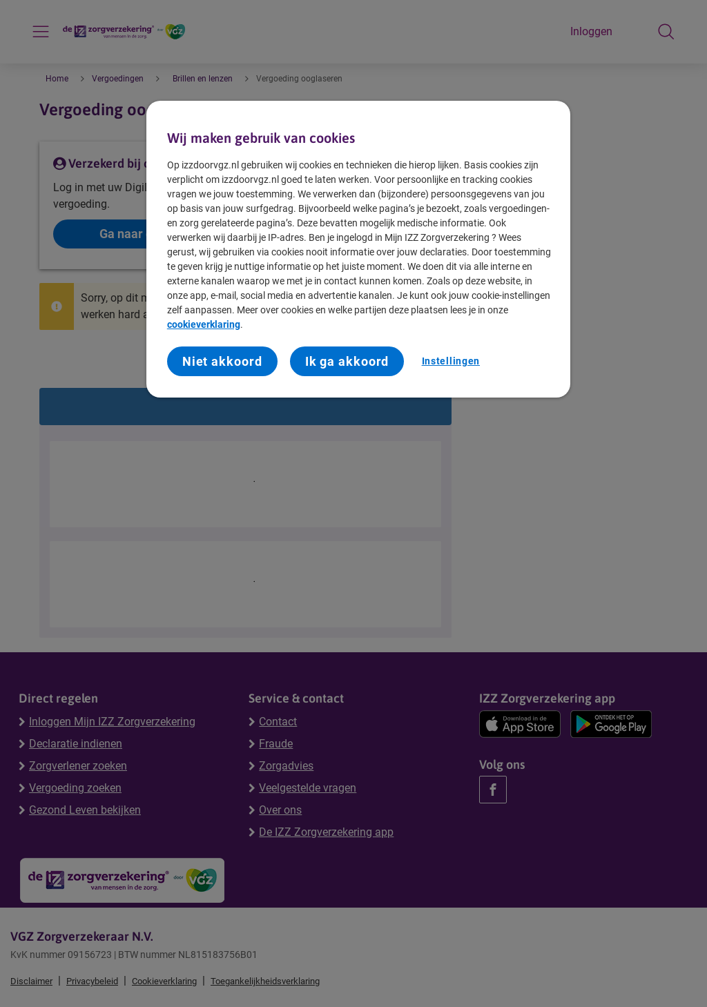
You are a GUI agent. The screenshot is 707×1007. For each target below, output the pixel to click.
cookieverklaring (203, 324)
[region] (358, 249)
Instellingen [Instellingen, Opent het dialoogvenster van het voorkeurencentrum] (451, 360)
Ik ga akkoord (347, 361)
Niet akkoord (222, 361)
